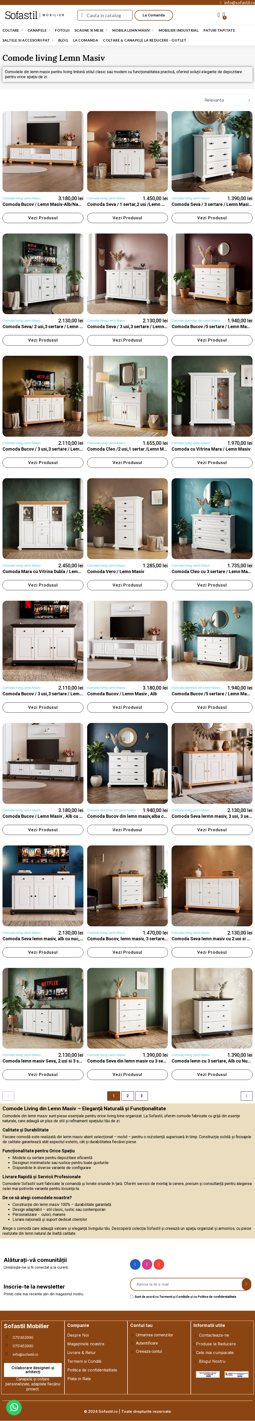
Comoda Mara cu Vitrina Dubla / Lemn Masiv (48, 571)
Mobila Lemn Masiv (133, 30)
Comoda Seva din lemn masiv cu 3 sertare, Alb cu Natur (144, 1061)
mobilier (54, 15)
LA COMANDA (85, 40)
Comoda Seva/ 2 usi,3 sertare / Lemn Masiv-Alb (51, 326)
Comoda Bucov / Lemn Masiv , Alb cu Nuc (44, 816)
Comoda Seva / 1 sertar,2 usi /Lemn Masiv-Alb (134, 204)
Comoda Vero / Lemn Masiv (115, 571)
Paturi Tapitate (219, 30)
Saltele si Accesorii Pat (27, 40)
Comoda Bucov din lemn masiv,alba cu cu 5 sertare (139, 816)
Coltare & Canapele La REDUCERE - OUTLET (145, 40)
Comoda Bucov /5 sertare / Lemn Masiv (212, 326)
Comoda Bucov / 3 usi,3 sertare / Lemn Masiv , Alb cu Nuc (61, 693)
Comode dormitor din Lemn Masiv (196, 320)
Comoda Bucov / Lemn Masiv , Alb (122, 693)
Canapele (39, 30)
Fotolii (62, 30)
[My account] (219, 15)
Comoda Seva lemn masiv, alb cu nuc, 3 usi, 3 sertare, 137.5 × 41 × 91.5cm (77, 938)
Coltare (12, 30)
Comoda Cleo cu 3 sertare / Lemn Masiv (213, 571)
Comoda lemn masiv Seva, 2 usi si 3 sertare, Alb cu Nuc (59, 1061)
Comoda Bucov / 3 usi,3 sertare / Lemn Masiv (48, 449)
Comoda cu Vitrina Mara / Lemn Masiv (211, 449)
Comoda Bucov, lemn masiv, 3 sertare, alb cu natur (139, 938)
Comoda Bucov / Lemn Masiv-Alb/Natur (43, 204)
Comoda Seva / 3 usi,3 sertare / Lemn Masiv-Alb (136, 326)
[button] (154, 15)
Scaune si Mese (90, 30)
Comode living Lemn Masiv (21, 198)
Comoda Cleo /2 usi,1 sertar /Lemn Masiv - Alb (135, 449)
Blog (63, 40)
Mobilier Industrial (179, 30)
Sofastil (21, 15)
